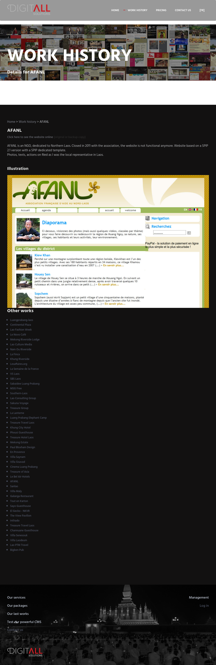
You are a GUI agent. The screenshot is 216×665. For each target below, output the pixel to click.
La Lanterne (17, 413)
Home (115, 10)
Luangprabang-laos (21, 320)
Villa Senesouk (18, 535)
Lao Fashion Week (21, 330)
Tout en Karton (19, 501)
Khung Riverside (20, 359)
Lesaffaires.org (18, 364)
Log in (204, 606)
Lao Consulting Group (23, 398)
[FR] (201, 10)
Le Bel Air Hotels (20, 477)
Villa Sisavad (17, 462)
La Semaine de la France (24, 369)
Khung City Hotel (20, 427)
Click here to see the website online (30, 137)
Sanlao (14, 486)
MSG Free (16, 388)
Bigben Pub (17, 550)
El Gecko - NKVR (20, 511)
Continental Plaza (20, 325)
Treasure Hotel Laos (22, 437)
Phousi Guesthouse (21, 432)
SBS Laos (15, 379)
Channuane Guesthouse (24, 530)
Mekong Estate (19, 442)
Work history (137, 10)
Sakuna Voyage (19, 403)
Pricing (161, 10)
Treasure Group (19, 408)
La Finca (15, 354)
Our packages (17, 606)
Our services (16, 598)
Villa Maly (16, 491)
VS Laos (15, 374)
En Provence (17, 452)
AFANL (14, 481)
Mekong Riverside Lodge (25, 339)
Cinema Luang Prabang (24, 467)
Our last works (18, 614)
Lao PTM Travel (19, 545)
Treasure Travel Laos (22, 423)
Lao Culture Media (21, 344)
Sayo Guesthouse (20, 506)
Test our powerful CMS (24, 622)
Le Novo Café (18, 334)
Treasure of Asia (19, 472)
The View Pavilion (20, 516)
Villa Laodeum (18, 540)
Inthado (15, 520)
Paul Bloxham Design (22, 447)
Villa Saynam (18, 457)
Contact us (183, 10)
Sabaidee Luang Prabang (25, 384)
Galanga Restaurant (22, 496)
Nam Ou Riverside (21, 349)
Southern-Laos (18, 393)
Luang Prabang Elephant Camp (28, 418)
